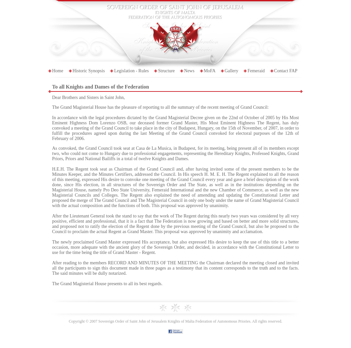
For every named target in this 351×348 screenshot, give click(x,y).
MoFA (210, 70)
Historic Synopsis (89, 70)
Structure (166, 70)
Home (57, 70)
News (189, 70)
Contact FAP (286, 70)
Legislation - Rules (131, 70)
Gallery (231, 70)
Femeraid (256, 70)
